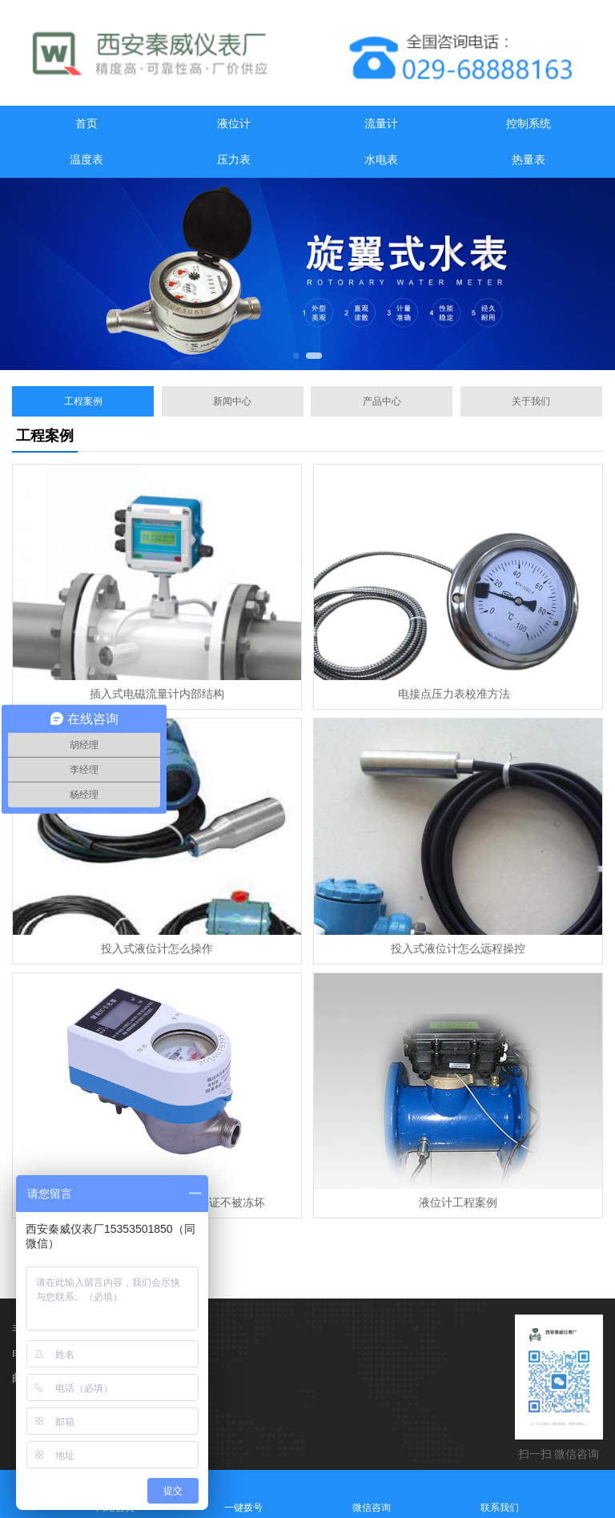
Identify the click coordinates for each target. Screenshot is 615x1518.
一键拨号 (243, 1493)
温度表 (86, 160)
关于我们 (531, 401)
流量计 (381, 124)
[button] (296, 355)
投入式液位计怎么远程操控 (458, 949)
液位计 (234, 124)
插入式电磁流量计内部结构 (157, 694)
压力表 (234, 160)
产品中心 (382, 401)
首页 (86, 124)
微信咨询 (372, 1493)
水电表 (381, 160)
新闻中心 (232, 401)
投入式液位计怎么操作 (157, 949)
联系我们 (500, 1493)
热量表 (528, 160)
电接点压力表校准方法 (458, 694)
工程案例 (83, 401)
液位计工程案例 (458, 1203)
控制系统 (528, 124)
